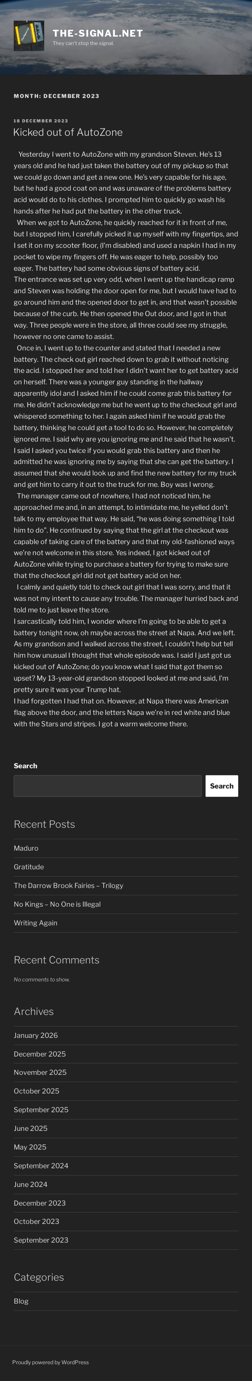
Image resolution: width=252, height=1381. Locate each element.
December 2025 (40, 1054)
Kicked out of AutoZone (68, 132)
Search (25, 766)
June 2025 (31, 1128)
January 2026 (36, 1035)
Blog (21, 1301)
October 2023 (36, 1221)
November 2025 (40, 1072)
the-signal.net (98, 33)
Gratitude (29, 867)
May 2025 (30, 1147)
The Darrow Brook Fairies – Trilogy (69, 886)
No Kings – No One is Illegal (57, 904)
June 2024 (31, 1184)
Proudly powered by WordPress (50, 1362)
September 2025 (41, 1110)
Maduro (26, 848)
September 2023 (41, 1240)
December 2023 (40, 1203)
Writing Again (36, 923)
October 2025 (36, 1091)
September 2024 (41, 1166)
